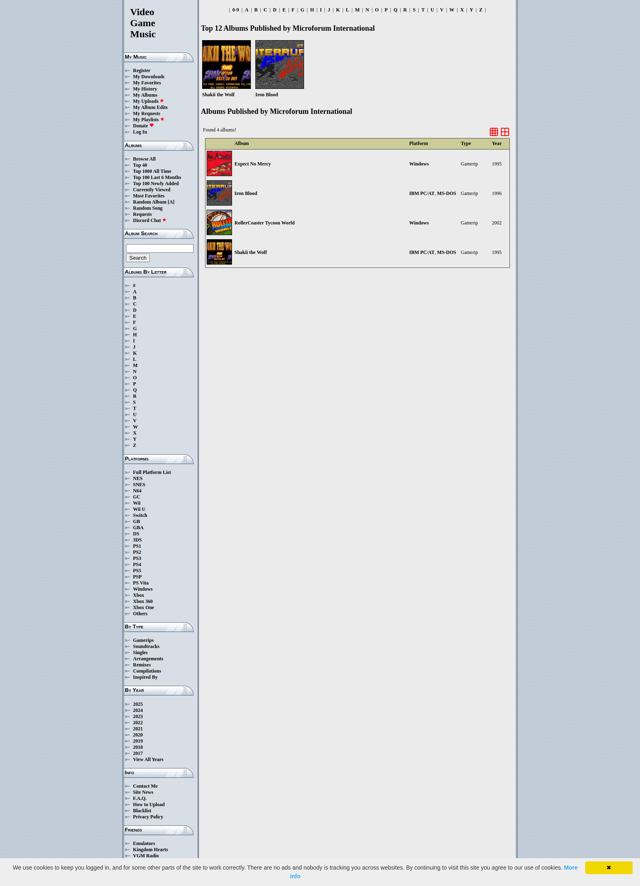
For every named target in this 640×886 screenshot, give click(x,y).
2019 (138, 741)
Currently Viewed (151, 190)
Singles (140, 652)
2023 (138, 716)
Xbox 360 (143, 601)
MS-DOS (446, 193)
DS (136, 534)
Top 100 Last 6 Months (157, 177)
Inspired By (145, 677)
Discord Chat (150, 220)
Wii (136, 503)
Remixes (142, 665)
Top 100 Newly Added (156, 183)
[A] (171, 202)
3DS (137, 540)
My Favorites (147, 83)
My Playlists (149, 119)
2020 (138, 735)
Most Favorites (149, 196)
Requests (142, 214)
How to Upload (149, 804)
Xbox (138, 595)
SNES (139, 484)
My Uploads (148, 101)
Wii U (139, 509)
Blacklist (142, 810)
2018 (138, 747)
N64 (137, 491)
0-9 (235, 10)
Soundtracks (146, 646)
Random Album (150, 202)
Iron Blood (245, 193)
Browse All (144, 159)
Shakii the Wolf (250, 252)
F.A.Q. (139, 798)
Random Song (147, 208)
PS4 (137, 564)
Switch (140, 515)
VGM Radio (146, 856)
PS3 (137, 558)
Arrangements (148, 659)
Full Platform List (152, 472)
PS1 (137, 546)
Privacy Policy (148, 817)
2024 (138, 710)
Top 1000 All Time (152, 171)
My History (145, 89)
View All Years (148, 759)
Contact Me (145, 786)
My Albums (145, 95)
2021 (138, 729)
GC (136, 497)
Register (142, 70)
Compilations (147, 671)
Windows (143, 589)
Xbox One (143, 607)
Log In (140, 132)
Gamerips (143, 640)
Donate (143, 126)
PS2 (137, 552)
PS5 (137, 570)
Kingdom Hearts (150, 849)
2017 (138, 753)
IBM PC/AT (422, 193)
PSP (137, 577)
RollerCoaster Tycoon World (264, 223)
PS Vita (141, 583)
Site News (143, 792)
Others (140, 613)
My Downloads (149, 76)
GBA (138, 527)
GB (136, 521)
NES (137, 478)
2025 (138, 704)
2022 (138, 722)
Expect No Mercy (252, 164)
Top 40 (140, 165)
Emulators (144, 843)
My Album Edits (150, 107)
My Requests (146, 113)
